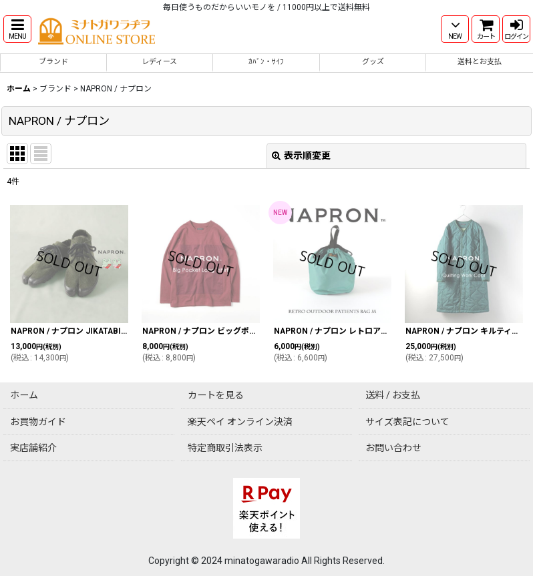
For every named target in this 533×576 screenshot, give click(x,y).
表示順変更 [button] (301, 155)
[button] (17, 29)
